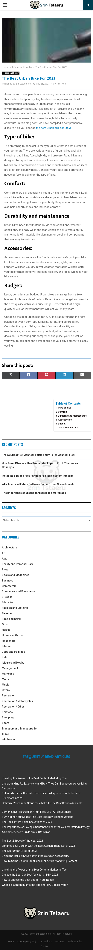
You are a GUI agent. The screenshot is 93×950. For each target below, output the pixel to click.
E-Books (7, 596)
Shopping (8, 717)
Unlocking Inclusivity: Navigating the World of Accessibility (35, 855)
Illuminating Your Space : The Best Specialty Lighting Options (37, 816)
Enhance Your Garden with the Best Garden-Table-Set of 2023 (38, 845)
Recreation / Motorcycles (17, 701)
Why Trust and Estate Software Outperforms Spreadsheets (38, 484)
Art (3, 553)
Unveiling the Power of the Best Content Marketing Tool (34, 778)
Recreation (8, 695)
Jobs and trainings (13, 651)
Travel (6, 734)
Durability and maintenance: (72, 415)
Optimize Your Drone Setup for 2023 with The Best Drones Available (42, 803)
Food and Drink (11, 618)
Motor (5, 679)
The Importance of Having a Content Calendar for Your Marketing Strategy (46, 826)
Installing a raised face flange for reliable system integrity (37, 475)
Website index (75, 941)
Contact (45, 946)
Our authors (45, 941)
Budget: (62, 423)
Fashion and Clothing (15, 607)
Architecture (9, 547)
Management (10, 668)
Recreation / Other (13, 706)
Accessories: (65, 419)
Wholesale (8, 739)
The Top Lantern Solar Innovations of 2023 (27, 821)
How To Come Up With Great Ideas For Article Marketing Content (39, 860)
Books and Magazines (15, 574)
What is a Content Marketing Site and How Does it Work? (35, 884)
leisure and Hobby (11, 73)
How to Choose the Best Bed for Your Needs (28, 879)
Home (11, 941)
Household (9, 640)
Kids (4, 657)
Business (7, 580)
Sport (5, 722)
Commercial (9, 586)
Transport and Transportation (20, 728)
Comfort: (63, 411)
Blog (5, 569)
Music (5, 684)
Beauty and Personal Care (17, 564)
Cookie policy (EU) (26, 941)
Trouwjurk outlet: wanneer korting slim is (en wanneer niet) (38, 454)
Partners (59, 941)
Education (8, 602)
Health (6, 629)
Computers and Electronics (18, 591)
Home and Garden (13, 635)
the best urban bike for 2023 (53, 128)
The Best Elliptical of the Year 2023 (22, 840)
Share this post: (71, 427)
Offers (6, 690)
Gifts (5, 624)
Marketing (8, 673)
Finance (7, 613)
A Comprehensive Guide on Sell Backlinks (26, 832)
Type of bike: (64, 407)
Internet (6, 646)
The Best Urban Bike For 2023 (19, 850)
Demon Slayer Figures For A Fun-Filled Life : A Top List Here (36, 811)
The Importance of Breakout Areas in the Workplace (34, 492)
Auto (4, 558)
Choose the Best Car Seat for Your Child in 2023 (30, 874)
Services (7, 712)
